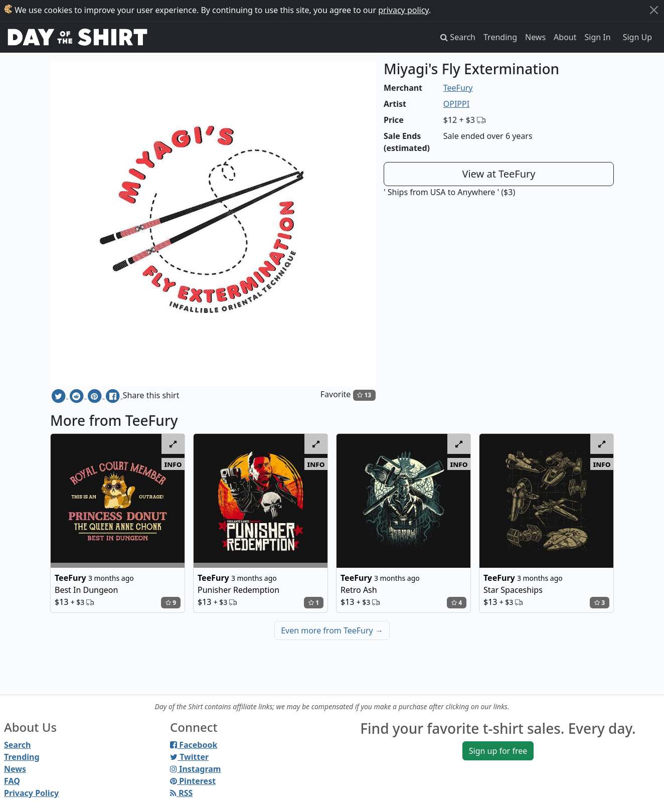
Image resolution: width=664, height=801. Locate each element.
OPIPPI (456, 103)
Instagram (195, 768)
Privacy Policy (31, 792)
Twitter (189, 756)
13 (364, 395)
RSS (181, 792)
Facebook (193, 744)
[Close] (654, 10)
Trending (500, 37)
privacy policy (403, 10)
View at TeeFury (498, 174)
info (173, 463)
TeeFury (458, 87)
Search (17, 744)
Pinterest (193, 780)
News (535, 37)
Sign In (598, 37)
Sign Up (637, 37)
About (565, 37)
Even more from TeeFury (332, 630)
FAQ (12, 780)
